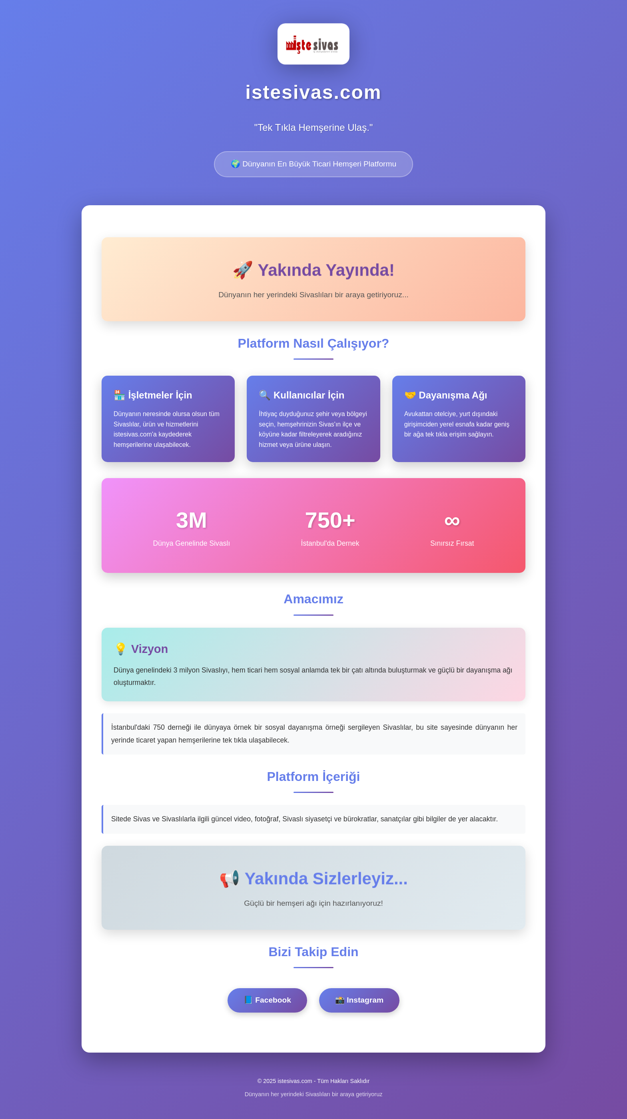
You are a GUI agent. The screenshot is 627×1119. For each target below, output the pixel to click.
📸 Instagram (359, 1000)
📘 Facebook (267, 1000)
